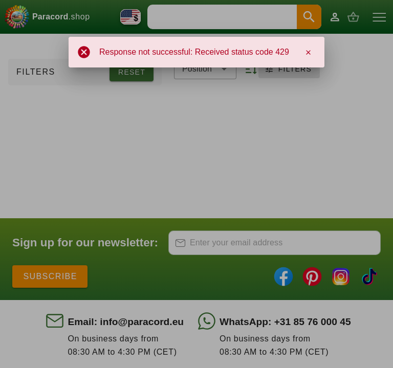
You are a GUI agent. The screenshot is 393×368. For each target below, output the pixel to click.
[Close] (308, 52)
